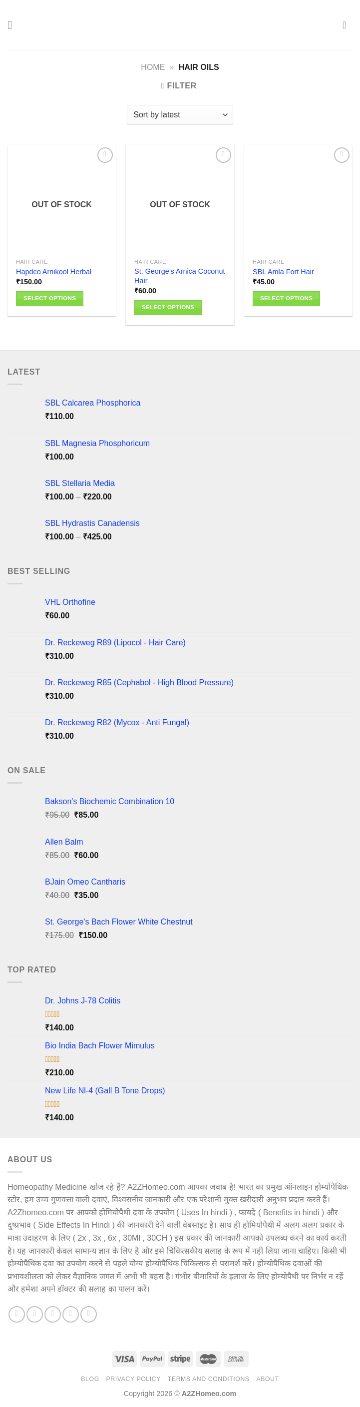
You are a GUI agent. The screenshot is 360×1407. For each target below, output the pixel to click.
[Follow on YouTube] (88, 1314)
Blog (90, 1379)
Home (153, 67)
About (267, 1379)
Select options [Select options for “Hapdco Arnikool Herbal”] (49, 298)
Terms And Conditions (209, 1379)
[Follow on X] (52, 1314)
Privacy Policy (133, 1379)
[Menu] (13, 24)
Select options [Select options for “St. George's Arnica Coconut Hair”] (168, 307)
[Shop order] (180, 115)
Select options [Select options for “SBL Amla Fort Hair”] (286, 298)
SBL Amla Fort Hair (283, 272)
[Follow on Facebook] (16, 1314)
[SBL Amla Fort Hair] (298, 199)
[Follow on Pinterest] (70, 1314)
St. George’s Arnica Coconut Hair (179, 276)
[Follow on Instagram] (34, 1314)
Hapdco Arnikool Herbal (53, 272)
